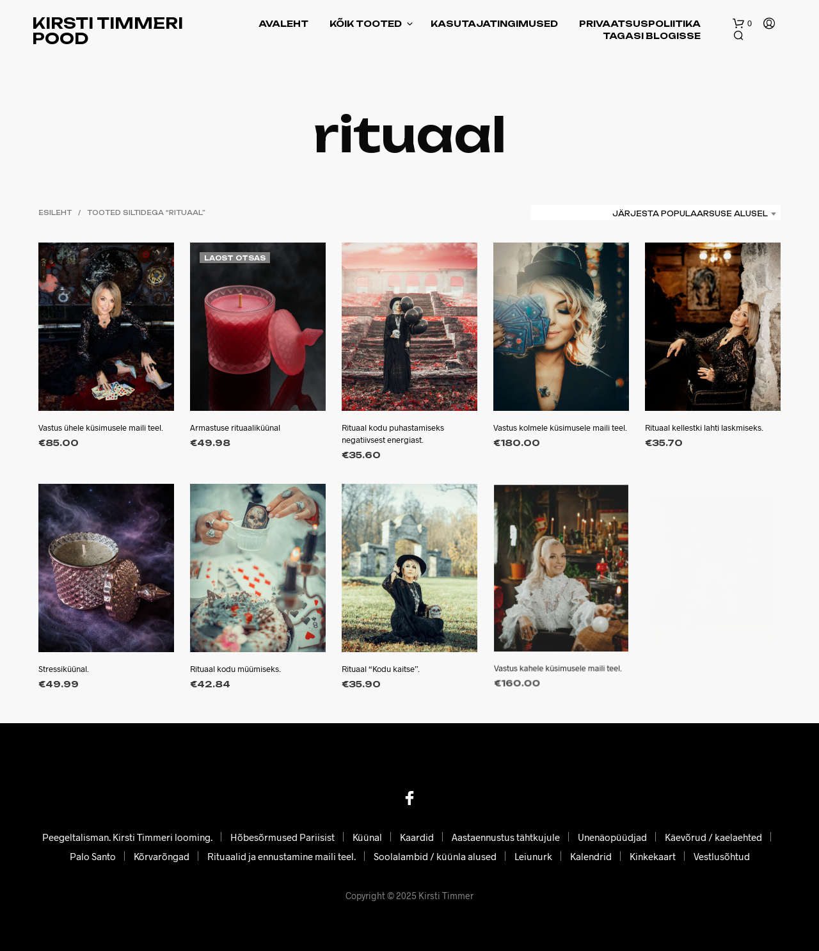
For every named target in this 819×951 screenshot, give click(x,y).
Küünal (367, 837)
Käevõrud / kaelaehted (713, 837)
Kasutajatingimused (494, 24)
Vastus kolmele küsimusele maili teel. (560, 428)
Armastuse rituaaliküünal (235, 428)
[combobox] (655, 214)
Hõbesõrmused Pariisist (282, 837)
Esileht (55, 212)
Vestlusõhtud (722, 856)
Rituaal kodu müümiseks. (237, 662)
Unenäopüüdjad (612, 837)
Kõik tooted (366, 24)
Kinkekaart (653, 856)
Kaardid (417, 837)
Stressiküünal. (63, 669)
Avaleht (283, 24)
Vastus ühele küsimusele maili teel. (100, 428)
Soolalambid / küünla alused (435, 856)
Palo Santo (93, 856)
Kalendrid (591, 856)
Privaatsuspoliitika (640, 24)
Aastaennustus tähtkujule (506, 837)
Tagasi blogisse (652, 36)
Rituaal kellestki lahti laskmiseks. (704, 424)
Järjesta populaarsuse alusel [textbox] (690, 213)
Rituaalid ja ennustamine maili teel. (281, 856)
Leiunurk (533, 856)
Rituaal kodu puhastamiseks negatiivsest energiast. (393, 434)
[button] (742, 23)
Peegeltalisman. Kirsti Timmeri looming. (127, 837)
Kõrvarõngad (161, 856)
